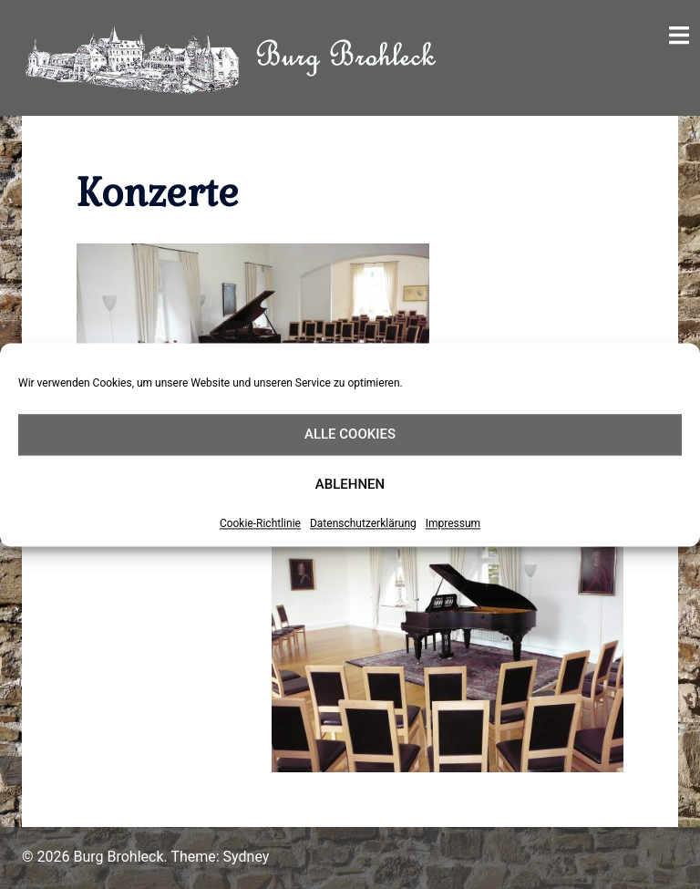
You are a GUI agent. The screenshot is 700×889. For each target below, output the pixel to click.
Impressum (453, 523)
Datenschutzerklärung (363, 523)
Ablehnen (350, 484)
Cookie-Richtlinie (260, 523)
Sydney (246, 856)
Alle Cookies (350, 434)
